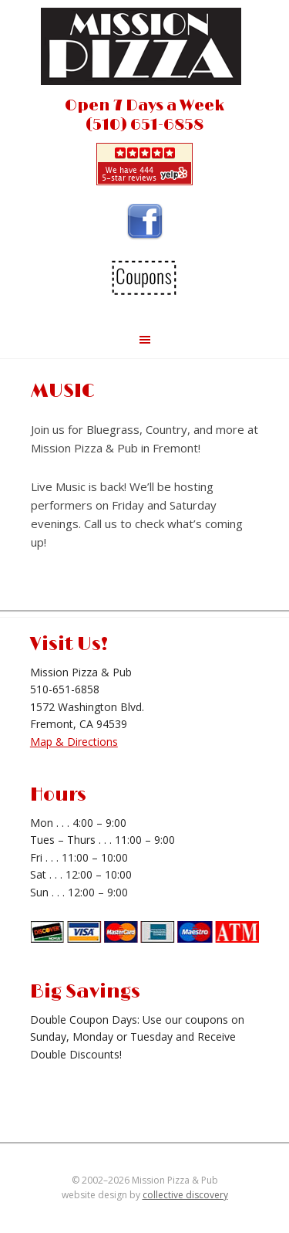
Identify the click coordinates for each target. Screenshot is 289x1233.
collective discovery (185, 1194)
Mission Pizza (145, 50)
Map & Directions (74, 741)
